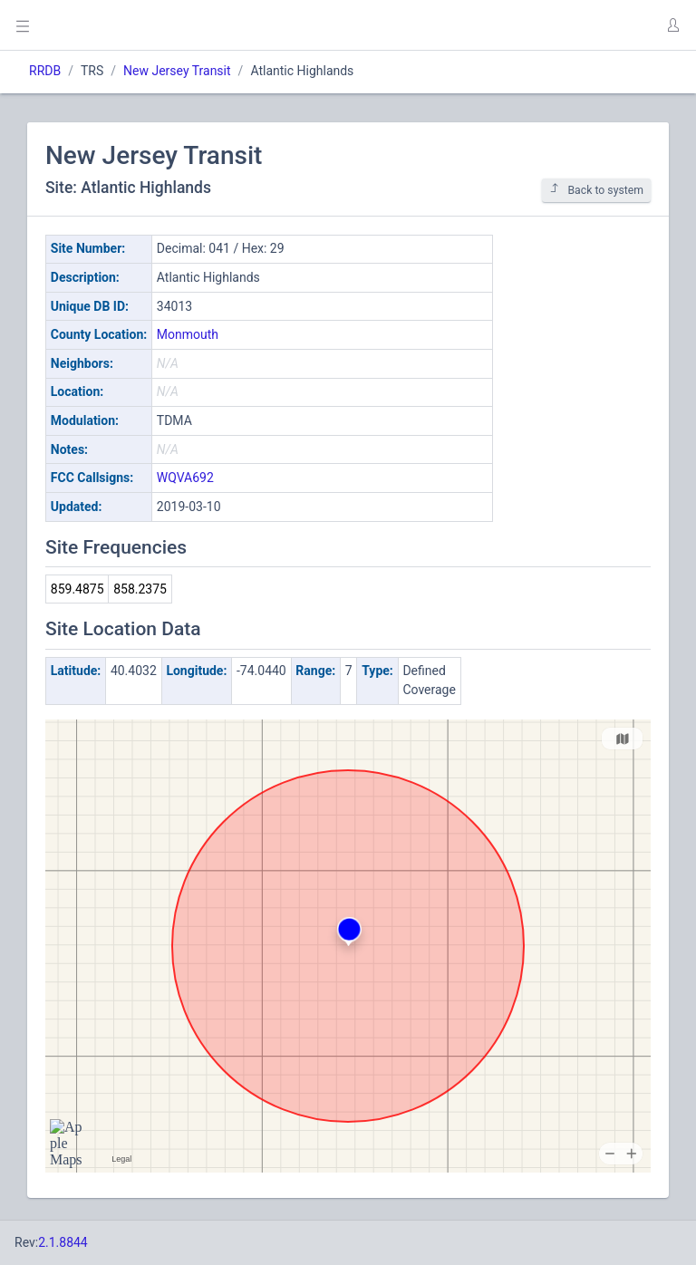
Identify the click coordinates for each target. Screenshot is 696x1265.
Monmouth (187, 334)
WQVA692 (185, 477)
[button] (672, 25)
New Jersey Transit (177, 70)
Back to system (596, 190)
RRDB (45, 70)
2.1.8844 (63, 1242)
